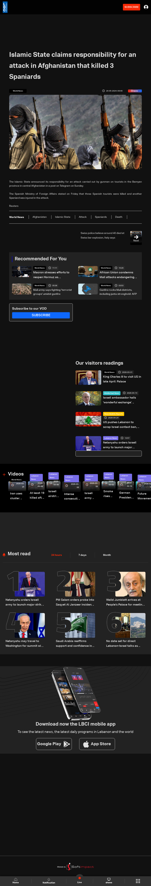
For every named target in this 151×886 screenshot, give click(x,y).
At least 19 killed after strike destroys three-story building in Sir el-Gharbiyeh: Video (34, 491)
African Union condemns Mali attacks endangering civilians (117, 274)
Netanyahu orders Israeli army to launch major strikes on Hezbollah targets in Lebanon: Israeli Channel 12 (121, 442)
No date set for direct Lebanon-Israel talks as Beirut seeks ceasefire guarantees (125, 636)
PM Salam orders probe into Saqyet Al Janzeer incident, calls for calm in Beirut (75, 597)
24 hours (56, 550)
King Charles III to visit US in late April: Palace (122, 377)
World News (40, 268)
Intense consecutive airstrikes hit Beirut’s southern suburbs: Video (67, 492)
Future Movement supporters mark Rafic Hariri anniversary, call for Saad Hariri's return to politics (134, 492)
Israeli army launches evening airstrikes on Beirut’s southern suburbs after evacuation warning (85, 491)
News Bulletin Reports (113, 412)
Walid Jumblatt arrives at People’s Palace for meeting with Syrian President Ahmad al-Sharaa (125, 597)
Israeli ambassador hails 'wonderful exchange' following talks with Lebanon (121, 398)
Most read (19, 548)
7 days (82, 550)
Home (15, 881)
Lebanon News (110, 435)
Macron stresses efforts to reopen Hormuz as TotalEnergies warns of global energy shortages (52, 274)
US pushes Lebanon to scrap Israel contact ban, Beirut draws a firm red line (122, 423)
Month (107, 550)
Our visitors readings (99, 361)
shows (109, 881)
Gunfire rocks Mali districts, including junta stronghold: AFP (118, 290)
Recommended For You (40, 259)
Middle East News (111, 392)
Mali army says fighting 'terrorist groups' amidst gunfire (52, 290)
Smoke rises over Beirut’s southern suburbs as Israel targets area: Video (101, 490)
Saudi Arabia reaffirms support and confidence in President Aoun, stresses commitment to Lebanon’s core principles (74, 636)
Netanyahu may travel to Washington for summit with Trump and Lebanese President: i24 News (24, 636)
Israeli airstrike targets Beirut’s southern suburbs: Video (50, 490)
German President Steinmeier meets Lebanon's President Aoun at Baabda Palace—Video (117, 491)
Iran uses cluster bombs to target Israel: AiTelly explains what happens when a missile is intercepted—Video (17, 492)
